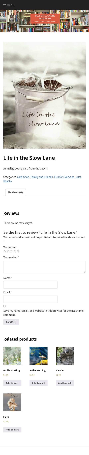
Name (7, 278)
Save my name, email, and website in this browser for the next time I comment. (43, 313)
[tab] (15, 192)
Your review (11, 257)
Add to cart (12, 383)
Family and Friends (42, 177)
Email (7, 292)
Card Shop (23, 177)
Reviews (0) (15, 192)
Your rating (9, 247)
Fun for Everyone (64, 177)
